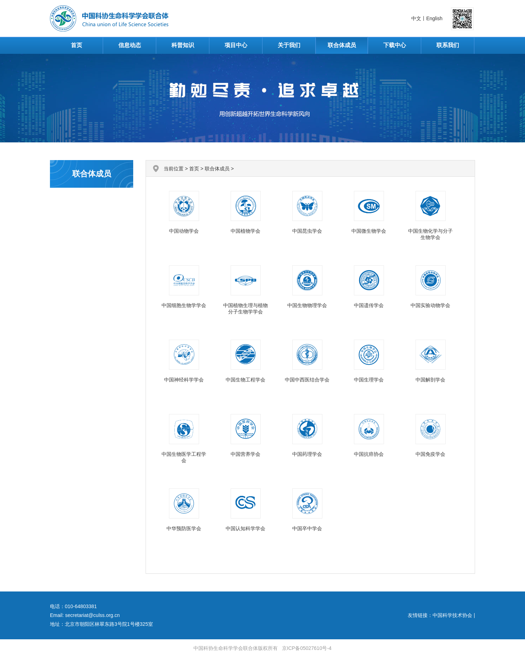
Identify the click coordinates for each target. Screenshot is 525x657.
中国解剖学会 (430, 380)
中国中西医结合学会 (307, 380)
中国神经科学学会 (184, 380)
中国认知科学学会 (245, 528)
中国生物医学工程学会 (184, 457)
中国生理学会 (369, 380)
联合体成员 (342, 45)
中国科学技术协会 (452, 615)
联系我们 (447, 45)
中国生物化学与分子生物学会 (430, 234)
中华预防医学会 (183, 528)
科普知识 (182, 45)
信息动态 (129, 45)
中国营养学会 (245, 454)
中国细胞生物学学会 (184, 305)
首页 (76, 45)
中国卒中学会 (307, 528)
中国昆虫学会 (307, 231)
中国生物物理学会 (307, 305)
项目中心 (236, 45)
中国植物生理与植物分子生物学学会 (245, 308)
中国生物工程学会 (245, 380)
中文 (416, 18)
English (434, 18)
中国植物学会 (245, 231)
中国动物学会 (184, 231)
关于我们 (289, 45)
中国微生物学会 (368, 231)
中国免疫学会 (430, 454)
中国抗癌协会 (369, 454)
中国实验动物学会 (430, 305)
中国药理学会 (307, 454)
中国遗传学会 (369, 305)
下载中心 (394, 45)
